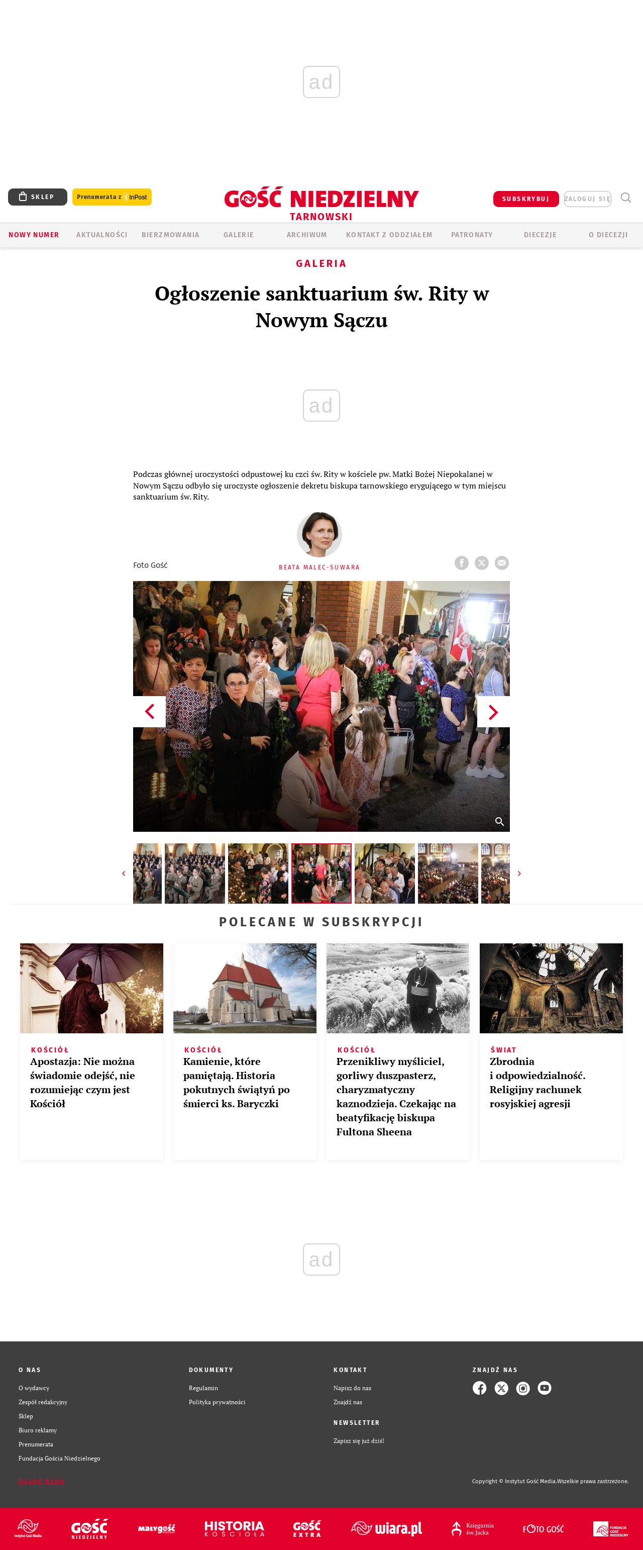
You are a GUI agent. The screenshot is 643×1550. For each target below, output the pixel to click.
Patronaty (472, 235)
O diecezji (608, 235)
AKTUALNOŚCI (102, 235)
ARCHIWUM (307, 235)
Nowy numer (34, 235)
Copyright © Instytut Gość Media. (514, 1481)
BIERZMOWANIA (171, 235)
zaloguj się (588, 199)
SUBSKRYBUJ (526, 199)
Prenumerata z (112, 197)
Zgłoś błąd (42, 1481)
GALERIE (239, 235)
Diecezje (540, 235)
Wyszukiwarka (625, 197)
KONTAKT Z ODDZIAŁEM (389, 235)
